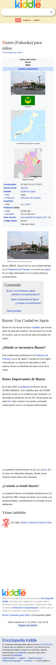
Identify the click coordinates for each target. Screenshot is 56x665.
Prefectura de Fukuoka (31, 198)
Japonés (24, 188)
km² (28, 204)
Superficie (8, 201)
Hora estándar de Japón (31, 217)
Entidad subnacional (28, 69)
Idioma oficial (10, 188)
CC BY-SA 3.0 (46, 644)
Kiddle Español (8, 658)
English (37, 20)
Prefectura (9, 198)
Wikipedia (22, 653)
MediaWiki (17, 655)
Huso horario (10, 217)
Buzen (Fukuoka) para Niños (16, 615)
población (25, 387)
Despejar (45, 12)
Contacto (28, 661)
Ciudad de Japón (28, 191)
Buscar (51, 12)
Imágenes (26, 20)
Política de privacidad (11, 661)
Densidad (9, 214)
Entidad (7, 191)
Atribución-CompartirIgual (24, 607)
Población (8, 207)
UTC (45, 217)
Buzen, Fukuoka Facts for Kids (36, 522)
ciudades (35, 327)
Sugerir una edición (27, 625)
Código (10, 221)
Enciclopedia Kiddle (19, 640)
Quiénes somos (35, 658)
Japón (47, 269)
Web (18, 20)
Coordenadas (10, 184)
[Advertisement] (28, 31)
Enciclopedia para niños (12, 52)
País (7, 195)
